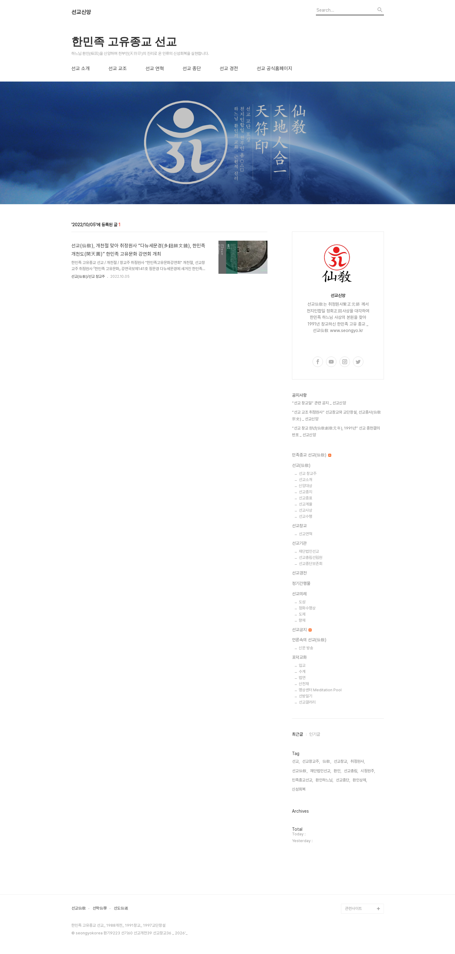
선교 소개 (80, 68)
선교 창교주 (308, 473)
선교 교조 (117, 68)
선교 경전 (229, 68)
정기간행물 (301, 583)
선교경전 (299, 572)
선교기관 (299, 543)
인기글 (314, 734)
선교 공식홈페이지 (274, 68)
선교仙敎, (300, 771)
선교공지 (302, 629)
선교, (296, 761)
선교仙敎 (78, 908)
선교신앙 (81, 12)
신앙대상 (305, 485)
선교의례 (299, 593)
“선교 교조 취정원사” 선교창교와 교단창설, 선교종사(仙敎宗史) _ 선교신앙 (336, 415)
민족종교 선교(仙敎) (311, 454)
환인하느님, (324, 780)
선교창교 (299, 525)
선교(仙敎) (301, 465)
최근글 (297, 734)
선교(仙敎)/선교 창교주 (88, 276)
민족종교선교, (302, 780)
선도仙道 (121, 908)
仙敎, (326, 761)
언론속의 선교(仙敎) (309, 639)
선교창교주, (311, 761)
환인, (337, 771)
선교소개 (305, 479)
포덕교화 (299, 657)
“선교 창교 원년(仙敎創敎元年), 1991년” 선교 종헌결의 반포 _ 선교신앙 (336, 431)
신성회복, (299, 789)
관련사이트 (353, 908)
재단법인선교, (320, 771)
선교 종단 (192, 68)
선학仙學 (100, 908)
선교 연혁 (155, 68)
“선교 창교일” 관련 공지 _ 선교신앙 (319, 403)
